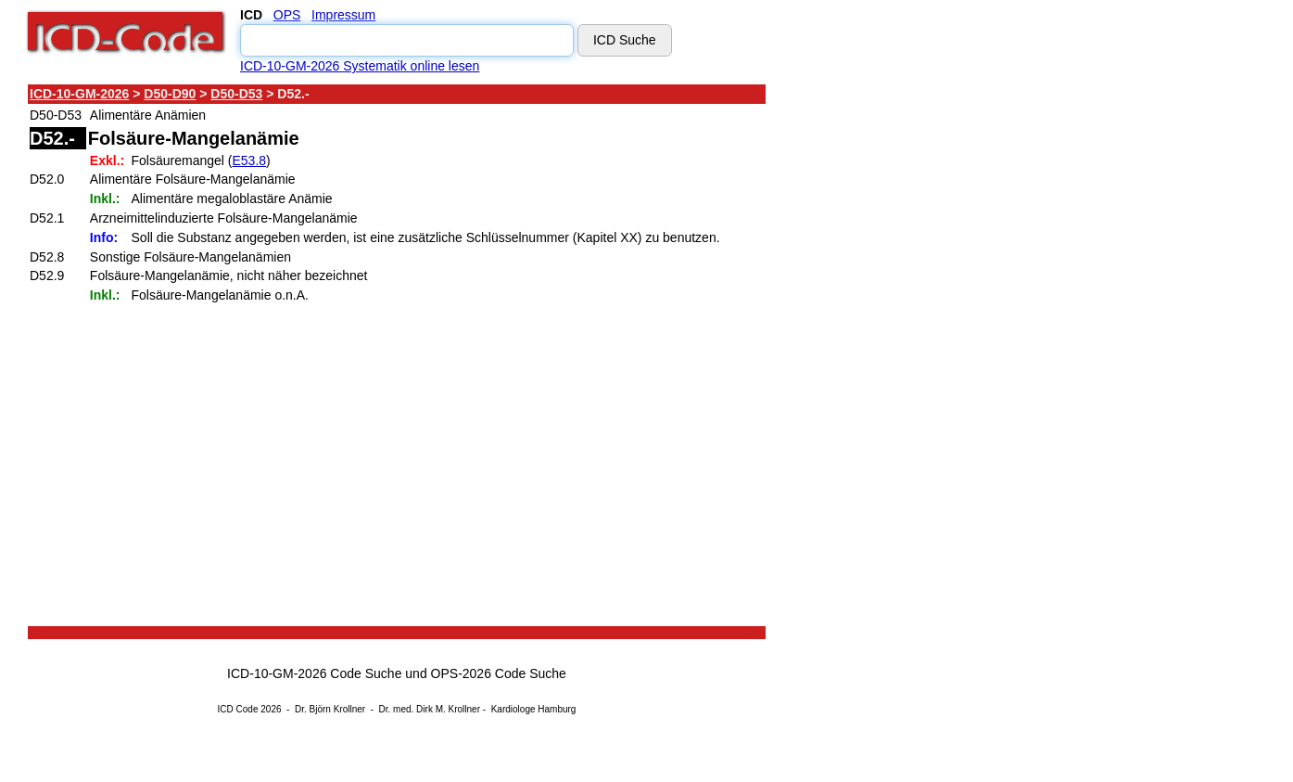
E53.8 (249, 160)
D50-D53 (236, 93)
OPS (287, 14)
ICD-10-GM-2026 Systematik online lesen (359, 65)
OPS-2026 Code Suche (498, 673)
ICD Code (238, 709)
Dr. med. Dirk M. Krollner (429, 709)
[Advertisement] (931, 361)
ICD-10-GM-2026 (79, 93)
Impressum (343, 14)
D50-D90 (170, 93)
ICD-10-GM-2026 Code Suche (314, 673)
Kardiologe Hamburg (534, 709)
